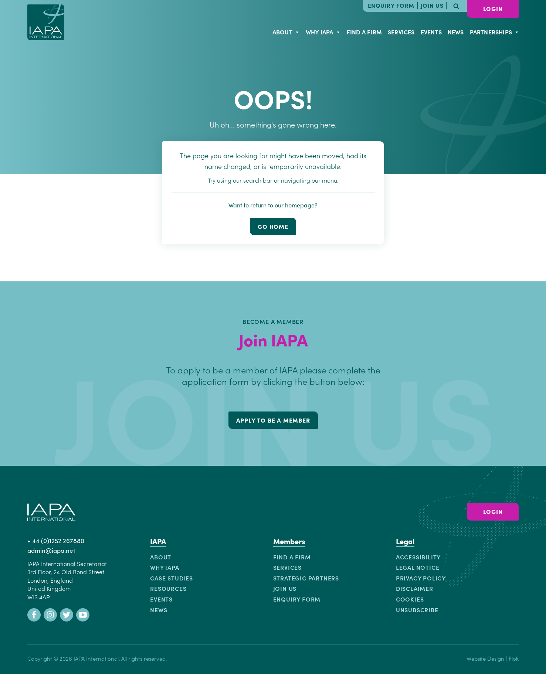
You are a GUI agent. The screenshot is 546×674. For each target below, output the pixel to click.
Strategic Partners (306, 578)
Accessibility (418, 557)
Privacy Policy (421, 578)
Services (401, 32)
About (286, 32)
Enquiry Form (391, 5)
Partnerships (495, 32)
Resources (168, 588)
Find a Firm (364, 32)
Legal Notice (418, 567)
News (456, 32)
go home (273, 226)
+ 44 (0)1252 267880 (55, 540)
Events (431, 32)
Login (493, 8)
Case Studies (171, 578)
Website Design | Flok (493, 658)
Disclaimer (414, 588)
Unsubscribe (417, 610)
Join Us (432, 5)
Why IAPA (323, 32)
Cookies (410, 599)
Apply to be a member (273, 420)
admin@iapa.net (51, 550)
